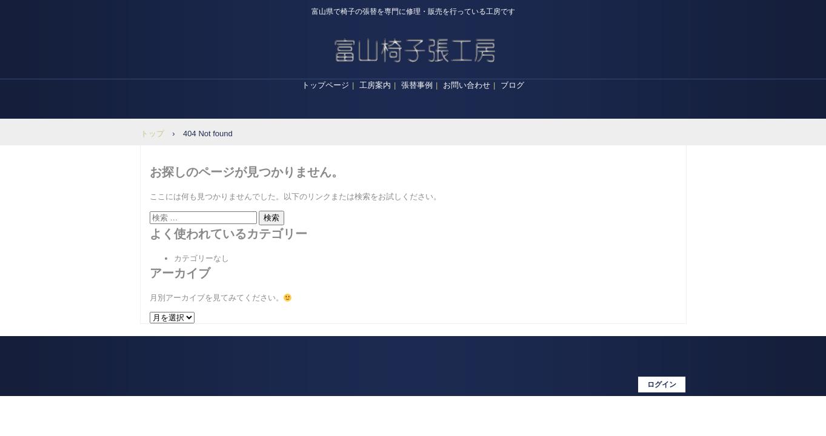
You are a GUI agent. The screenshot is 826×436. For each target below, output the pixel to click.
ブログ (512, 85)
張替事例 (417, 85)
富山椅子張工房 (413, 48)
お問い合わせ (466, 85)
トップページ (325, 85)
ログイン (661, 384)
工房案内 (375, 85)
